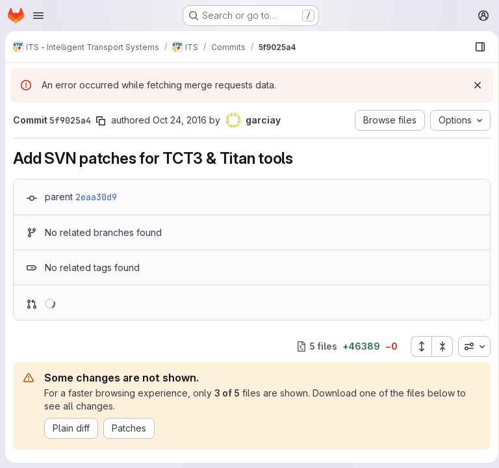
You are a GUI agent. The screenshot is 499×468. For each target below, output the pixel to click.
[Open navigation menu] (38, 15)
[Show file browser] (475, 46)
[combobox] (470, 346)
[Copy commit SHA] (101, 121)
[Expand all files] (416, 346)
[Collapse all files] (438, 346)
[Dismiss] (473, 85)
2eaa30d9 (96, 197)
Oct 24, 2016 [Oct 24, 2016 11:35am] (180, 119)
